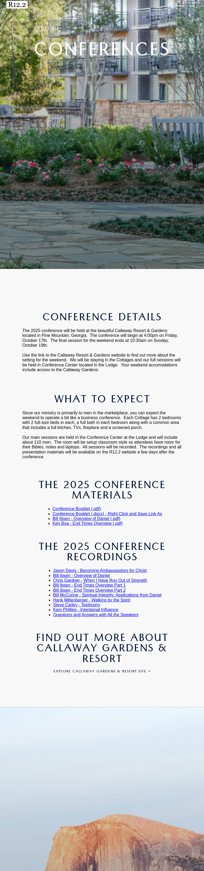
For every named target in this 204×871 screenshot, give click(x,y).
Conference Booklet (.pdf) (77, 508)
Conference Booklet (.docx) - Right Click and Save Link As (107, 514)
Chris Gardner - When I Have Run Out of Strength (100, 580)
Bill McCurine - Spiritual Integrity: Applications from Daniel (107, 595)
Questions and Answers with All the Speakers (95, 614)
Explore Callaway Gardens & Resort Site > (102, 672)
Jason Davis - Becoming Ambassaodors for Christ (100, 570)
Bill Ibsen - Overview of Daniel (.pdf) (86, 518)
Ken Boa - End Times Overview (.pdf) (88, 523)
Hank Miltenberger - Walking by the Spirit (91, 600)
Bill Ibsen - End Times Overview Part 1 (89, 585)
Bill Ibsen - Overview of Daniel (81, 575)
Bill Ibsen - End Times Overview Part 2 (89, 590)
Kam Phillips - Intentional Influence (85, 609)
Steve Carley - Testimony (76, 605)
